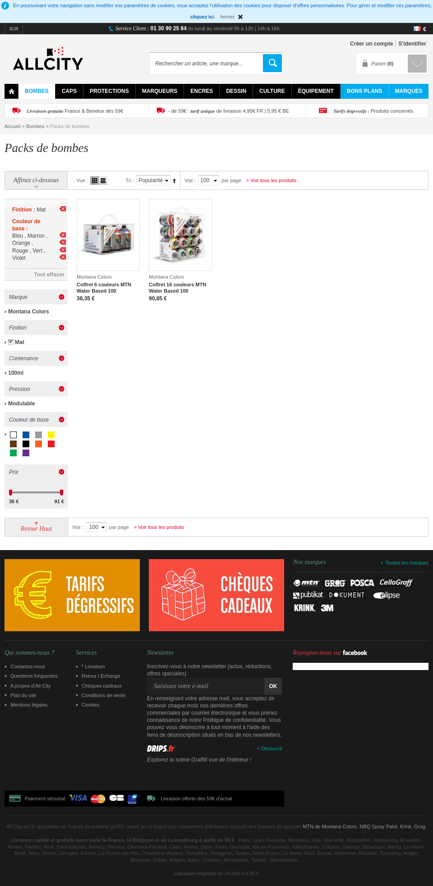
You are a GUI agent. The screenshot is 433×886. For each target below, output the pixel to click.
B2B (13, 28)
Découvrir (271, 748)
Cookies (91, 704)
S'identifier (412, 44)
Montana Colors (28, 311)
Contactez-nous (27, 666)
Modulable (21, 403)
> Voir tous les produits (271, 180)
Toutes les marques (407, 562)
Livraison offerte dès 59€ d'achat (196, 798)
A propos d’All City (30, 686)
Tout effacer (49, 274)
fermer (227, 16)
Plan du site (23, 695)
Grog (419, 826)
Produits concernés (373, 111)
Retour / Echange (101, 676)
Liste (103, 180)
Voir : (190, 180)
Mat (19, 342)
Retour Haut (36, 528)
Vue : (82, 180)
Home (11, 91)
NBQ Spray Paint (378, 826)
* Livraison (93, 666)
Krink (405, 826)
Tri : (129, 180)
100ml (15, 373)
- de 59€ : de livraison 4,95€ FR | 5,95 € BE (228, 111)
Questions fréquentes (34, 676)
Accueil (12, 126)
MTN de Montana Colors (330, 826)
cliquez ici (202, 16)
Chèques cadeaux (102, 686)
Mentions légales (29, 704)
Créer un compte (371, 44)
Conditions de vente (103, 695)
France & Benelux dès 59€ (75, 111)
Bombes (35, 126)
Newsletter (160, 653)
